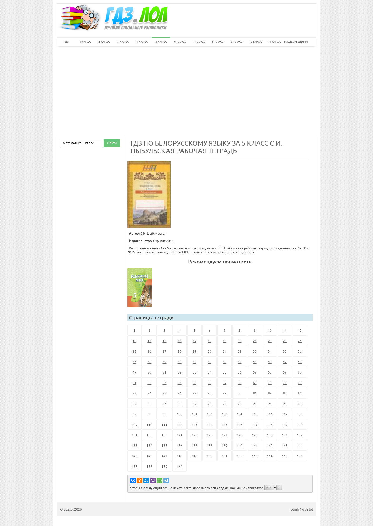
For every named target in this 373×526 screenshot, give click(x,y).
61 (134, 382)
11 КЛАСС (274, 41)
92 (239, 403)
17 (194, 341)
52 (180, 372)
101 (194, 414)
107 (285, 414)
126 (209, 435)
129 (255, 435)
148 (179, 456)
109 (134, 424)
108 (300, 414)
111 (164, 424)
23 (285, 341)
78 (209, 393)
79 (224, 393)
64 (180, 382)
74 (149, 393)
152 (239, 456)
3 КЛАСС (123, 41)
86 (149, 403)
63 (164, 382)
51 (164, 372)
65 (194, 382)
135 (164, 445)
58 (270, 372)
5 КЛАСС (161, 41)
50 (149, 372)
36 (300, 351)
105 (255, 414)
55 (224, 372)
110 (149, 424)
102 (209, 414)
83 (285, 393)
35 (285, 351)
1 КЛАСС (85, 41)
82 (270, 393)
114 (209, 424)
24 (300, 341)
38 (149, 362)
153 (255, 456)
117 (255, 424)
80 (239, 393)
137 (194, 445)
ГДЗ (66, 41)
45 (255, 362)
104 (239, 414)
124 (179, 435)
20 (239, 341)
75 (164, 393)
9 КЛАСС (236, 41)
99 (164, 414)
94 (270, 403)
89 (194, 403)
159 (164, 466)
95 (285, 403)
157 (134, 466)
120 (300, 424)
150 (209, 456)
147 (164, 456)
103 (224, 414)
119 (285, 424)
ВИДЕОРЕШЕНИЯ (293, 41)
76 (180, 393)
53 (194, 372)
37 (134, 362)
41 (194, 362)
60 (300, 372)
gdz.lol (69, 509)
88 (180, 403)
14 (149, 341)
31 (224, 351)
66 (209, 382)
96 (300, 403)
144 (300, 445)
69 (255, 382)
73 (134, 393)
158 (149, 466)
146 (149, 456)
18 (209, 341)
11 (285, 330)
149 (194, 456)
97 (134, 414)
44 (239, 362)
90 (209, 403)
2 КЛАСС (104, 41)
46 (270, 362)
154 (270, 456)
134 (149, 445)
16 (180, 341)
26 (149, 351)
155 (285, 456)
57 (255, 372)
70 (270, 382)
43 (224, 362)
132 (300, 435)
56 (239, 372)
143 (285, 445)
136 (179, 445)
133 (134, 445)
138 (209, 445)
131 (285, 435)
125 (194, 435)
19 (224, 341)
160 (179, 466)
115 (224, 424)
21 (255, 341)
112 (179, 424)
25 (134, 351)
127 (224, 435)
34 (270, 351)
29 (194, 351)
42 (209, 362)
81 (255, 393)
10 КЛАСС (255, 41)
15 (164, 341)
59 (285, 372)
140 (239, 445)
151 (224, 456)
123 (164, 435)
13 (134, 341)
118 (270, 424)
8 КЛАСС (217, 41)
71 (285, 382)
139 (224, 445)
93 (255, 403)
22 (270, 341)
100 (179, 414)
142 (270, 445)
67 (224, 382)
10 (270, 330)
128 (239, 435)
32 (239, 351)
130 (270, 435)
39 (164, 362)
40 (180, 362)
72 (300, 382)
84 (300, 393)
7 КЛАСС (199, 41)
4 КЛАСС (142, 41)
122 (149, 435)
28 (180, 351)
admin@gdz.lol (301, 509)
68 (239, 382)
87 (164, 403)
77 (194, 393)
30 (209, 351)
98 (149, 414)
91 (224, 403)
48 (300, 362)
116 (239, 424)
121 (134, 435)
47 (285, 362)
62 (149, 382)
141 (255, 445)
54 (209, 372)
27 (164, 351)
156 (300, 456)
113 (194, 424)
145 (134, 456)
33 (255, 351)
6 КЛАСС (180, 41)
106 (270, 414)
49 (134, 372)
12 (300, 330)
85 (134, 403)
